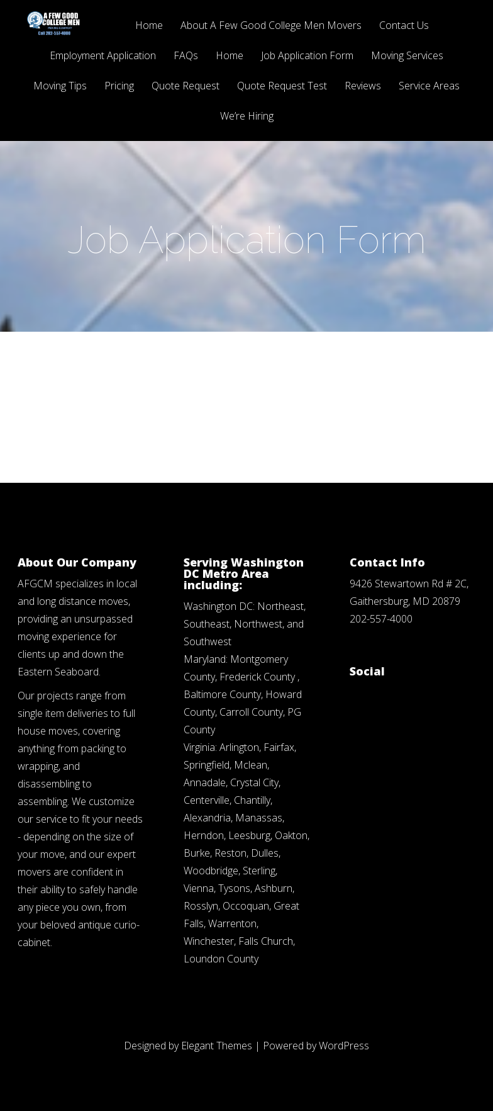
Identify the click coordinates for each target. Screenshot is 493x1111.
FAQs (186, 56)
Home (149, 26)
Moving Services (407, 56)
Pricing (119, 87)
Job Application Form (307, 56)
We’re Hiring (247, 117)
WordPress (344, 1045)
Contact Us (404, 26)
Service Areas (429, 87)
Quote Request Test (282, 87)
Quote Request (185, 87)
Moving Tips (60, 87)
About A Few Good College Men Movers (271, 26)
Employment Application (103, 56)
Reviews (363, 87)
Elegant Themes (216, 1045)
